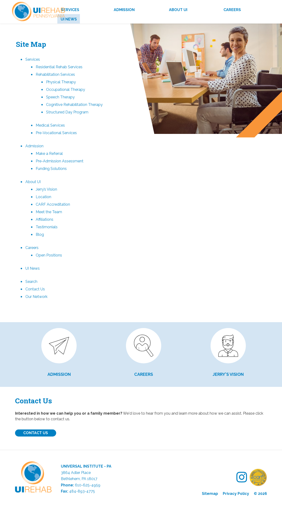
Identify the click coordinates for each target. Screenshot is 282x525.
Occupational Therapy (65, 89)
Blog (40, 234)
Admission (124, 10)
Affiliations (44, 219)
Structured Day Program (67, 112)
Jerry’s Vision (46, 189)
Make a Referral (49, 153)
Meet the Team (49, 212)
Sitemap (210, 493)
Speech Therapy (60, 97)
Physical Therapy (61, 82)
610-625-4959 (87, 485)
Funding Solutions (51, 168)
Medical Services (50, 125)
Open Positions (49, 255)
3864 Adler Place (76, 472)
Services (70, 10)
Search (31, 281)
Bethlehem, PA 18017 (79, 479)
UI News (69, 19)
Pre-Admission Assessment (59, 161)
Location (43, 197)
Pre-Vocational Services (56, 133)
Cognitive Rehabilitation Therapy (74, 104)
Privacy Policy (236, 493)
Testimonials (47, 227)
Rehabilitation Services (55, 74)
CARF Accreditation (53, 204)
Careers (232, 10)
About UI (178, 10)
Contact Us (35, 289)
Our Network (36, 296)
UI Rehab (37, 13)
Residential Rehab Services (59, 67)
